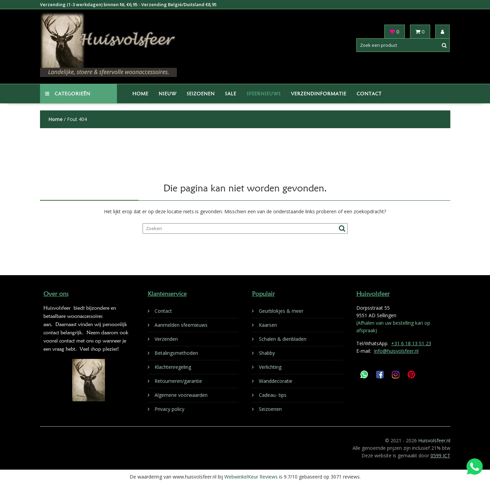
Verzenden (166, 339)
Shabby (267, 353)
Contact (369, 93)
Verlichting (270, 367)
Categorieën (67, 93)
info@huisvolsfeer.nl (396, 351)
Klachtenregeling (173, 367)
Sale (230, 93)
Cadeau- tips (273, 395)
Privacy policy (169, 409)
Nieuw (167, 93)
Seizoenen (201, 93)
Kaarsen (268, 325)
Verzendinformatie (318, 93)
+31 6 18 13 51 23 (411, 343)
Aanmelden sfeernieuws (181, 325)
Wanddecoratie (275, 381)
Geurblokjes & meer (281, 311)
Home (140, 93)
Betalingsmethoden (176, 353)
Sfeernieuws (264, 93)
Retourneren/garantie (178, 381)
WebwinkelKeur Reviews (251, 476)
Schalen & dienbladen (282, 339)
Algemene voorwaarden (181, 395)
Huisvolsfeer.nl (434, 440)
